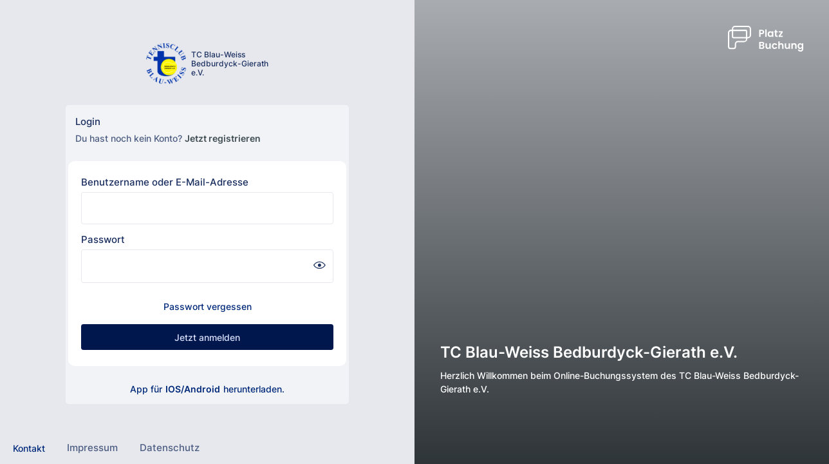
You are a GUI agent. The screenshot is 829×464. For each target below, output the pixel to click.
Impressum (92, 447)
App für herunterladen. (207, 389)
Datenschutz (170, 447)
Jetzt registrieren (223, 138)
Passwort (103, 239)
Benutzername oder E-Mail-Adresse (164, 182)
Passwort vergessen (207, 306)
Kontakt (29, 448)
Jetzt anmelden (207, 337)
